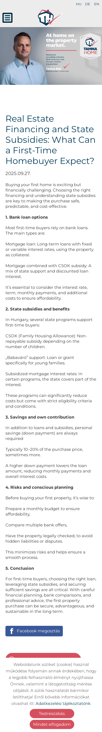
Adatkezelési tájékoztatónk (63, 703)
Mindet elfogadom (52, 724)
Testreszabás (52, 713)
